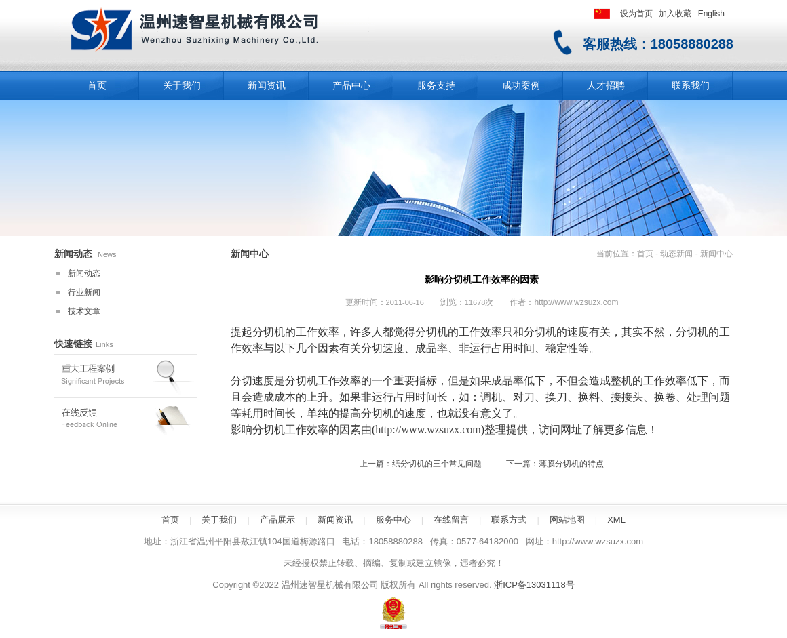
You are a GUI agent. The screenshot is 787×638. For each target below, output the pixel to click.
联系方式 (508, 520)
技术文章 (84, 311)
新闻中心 (716, 253)
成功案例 (521, 85)
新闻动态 (84, 273)
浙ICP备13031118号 (534, 585)
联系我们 (691, 85)
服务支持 (436, 85)
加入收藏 (675, 13)
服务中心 (393, 520)
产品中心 (351, 85)
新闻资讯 (267, 85)
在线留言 (451, 520)
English (711, 13)
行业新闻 (84, 292)
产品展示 (277, 520)
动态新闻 (676, 253)
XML (616, 520)
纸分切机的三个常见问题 (437, 463)
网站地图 (567, 520)
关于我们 (182, 85)
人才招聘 (606, 85)
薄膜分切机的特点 (571, 463)
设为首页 (636, 13)
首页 (645, 253)
